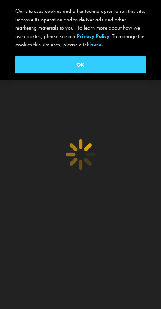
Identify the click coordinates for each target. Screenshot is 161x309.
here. (96, 44)
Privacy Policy (93, 36)
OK (80, 64)
